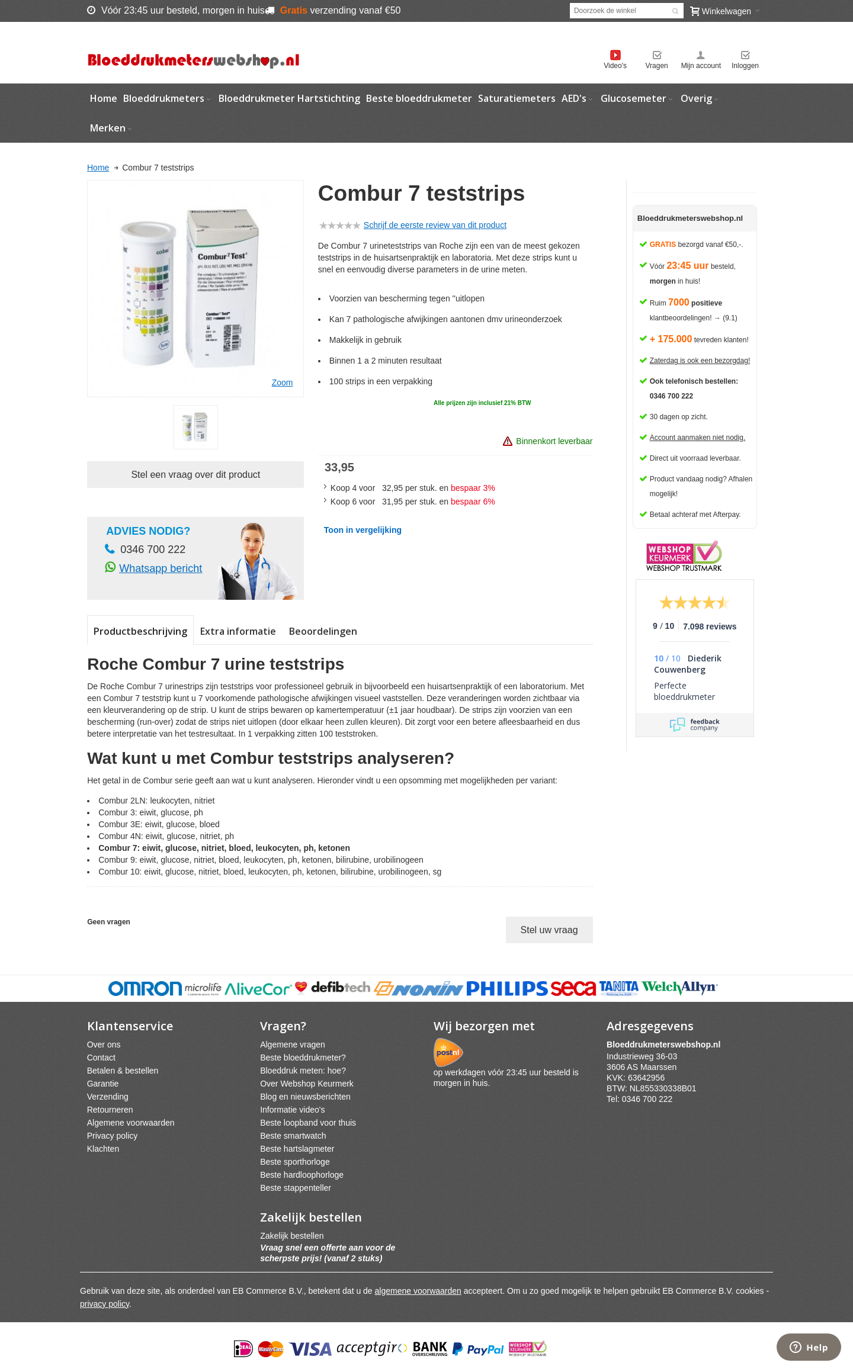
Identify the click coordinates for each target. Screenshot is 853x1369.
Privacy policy (112, 1135)
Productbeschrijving (140, 631)
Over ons (104, 1044)
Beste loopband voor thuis (308, 1122)
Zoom (282, 382)
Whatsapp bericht (160, 568)
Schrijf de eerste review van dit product (435, 225)
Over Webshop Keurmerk (307, 1083)
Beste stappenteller (295, 1188)
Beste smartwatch (293, 1135)
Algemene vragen (292, 1044)
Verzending (108, 1096)
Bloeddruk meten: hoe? (303, 1070)
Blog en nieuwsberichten (305, 1096)
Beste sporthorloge (295, 1161)
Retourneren (110, 1109)
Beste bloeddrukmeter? (303, 1057)
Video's (615, 66)
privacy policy (104, 1304)
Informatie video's (292, 1109)
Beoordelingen (323, 631)
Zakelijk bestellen (291, 1236)
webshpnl (666, 1044)
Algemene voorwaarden (131, 1122)
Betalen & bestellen (123, 1070)
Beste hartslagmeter (297, 1148)
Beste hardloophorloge (302, 1175)
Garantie (103, 1083)
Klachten (103, 1148)
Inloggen (745, 66)
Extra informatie (238, 631)
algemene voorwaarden (418, 1291)
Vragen (657, 66)
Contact (101, 1057)
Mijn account (701, 66)
